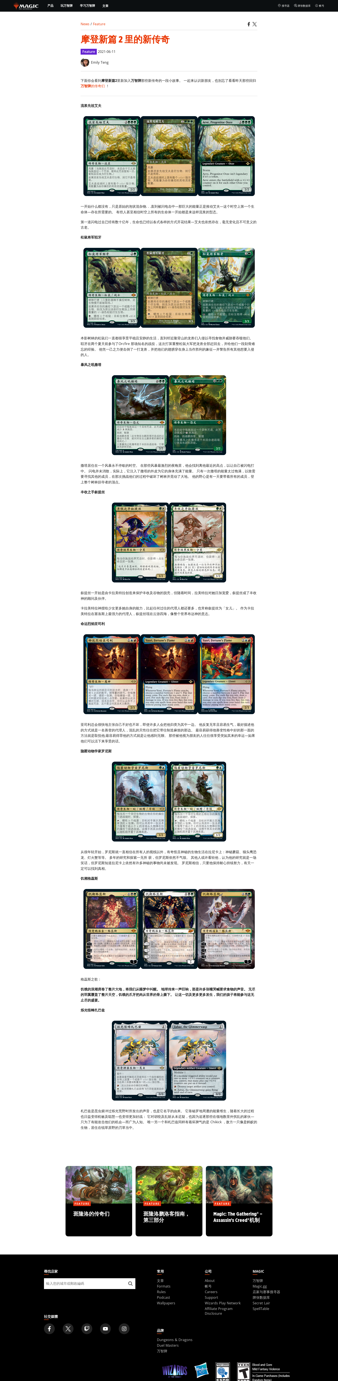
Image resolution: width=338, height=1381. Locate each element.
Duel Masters (168, 1345)
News (85, 24)
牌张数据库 (302, 6)
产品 (50, 5)
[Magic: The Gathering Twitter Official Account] (68, 1328)
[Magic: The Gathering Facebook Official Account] (49, 1328)
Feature (99, 24)
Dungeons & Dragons (174, 1339)
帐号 (319, 6)
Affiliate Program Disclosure (219, 1311)
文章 (105, 6)
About (210, 1280)
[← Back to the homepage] (26, 5)
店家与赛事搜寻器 (266, 1291)
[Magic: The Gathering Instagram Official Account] (124, 1328)
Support (211, 1297)
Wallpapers (166, 1303)
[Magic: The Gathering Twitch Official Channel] (86, 1328)
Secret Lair (261, 1303)
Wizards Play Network (223, 1303)
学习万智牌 (87, 5)
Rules (161, 1291)
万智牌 (258, 1280)
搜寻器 (283, 6)
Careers (211, 1291)
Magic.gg (260, 1286)
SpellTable (261, 1308)
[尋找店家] (130, 1283)
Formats (164, 1286)
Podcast (163, 1297)
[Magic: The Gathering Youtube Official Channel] (105, 1328)
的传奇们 (93, 86)
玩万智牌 (67, 5)
